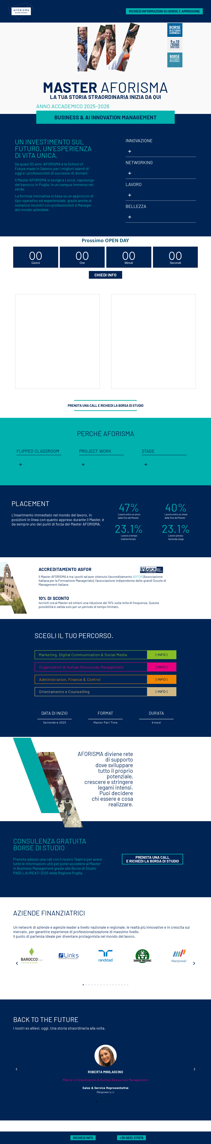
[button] (161, 151)
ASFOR (137, 577)
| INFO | (162, 655)
